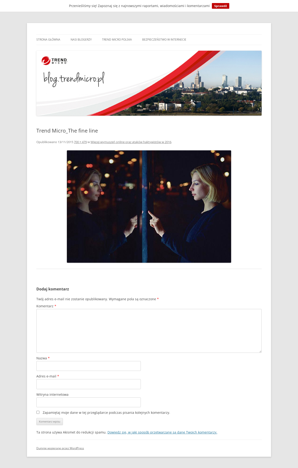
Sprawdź (220, 6)
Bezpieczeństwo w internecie (164, 40)
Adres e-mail (47, 376)
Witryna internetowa (52, 394)
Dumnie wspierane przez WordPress (60, 448)
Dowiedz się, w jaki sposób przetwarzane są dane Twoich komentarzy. (162, 432)
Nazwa (43, 358)
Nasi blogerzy (81, 40)
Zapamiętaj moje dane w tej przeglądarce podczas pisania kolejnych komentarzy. (106, 412)
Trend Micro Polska (117, 40)
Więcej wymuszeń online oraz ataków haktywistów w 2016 (131, 142)
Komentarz (46, 306)
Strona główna (48, 40)
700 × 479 (80, 142)
